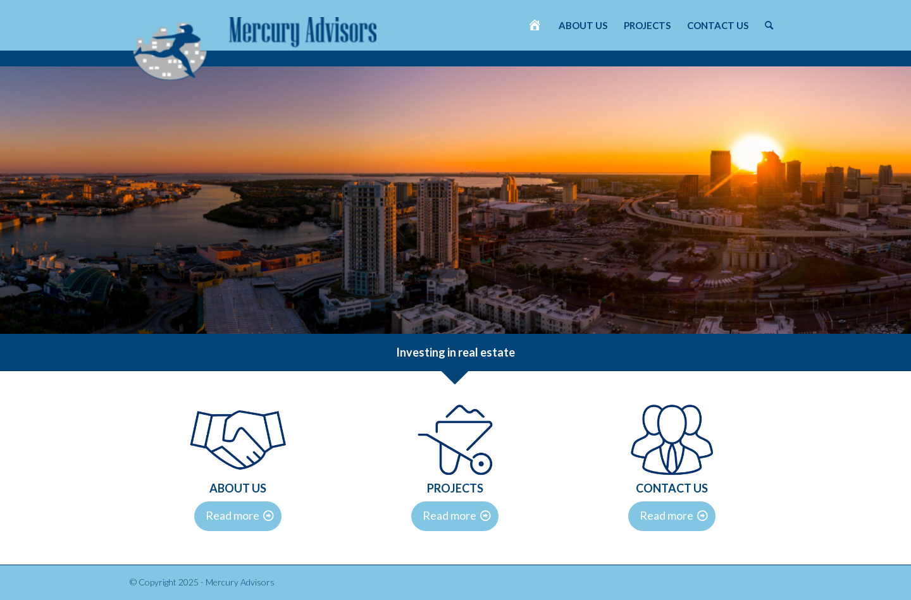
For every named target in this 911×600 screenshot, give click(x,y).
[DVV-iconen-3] (455, 439)
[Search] (769, 25)
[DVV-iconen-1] (672, 439)
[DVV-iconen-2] (238, 439)
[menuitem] (534, 25)
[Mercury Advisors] (255, 42)
